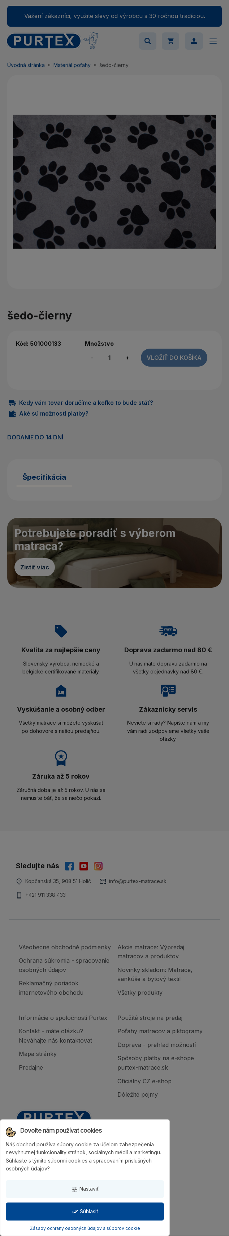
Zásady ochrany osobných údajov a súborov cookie (85, 1228)
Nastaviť (85, 1189)
